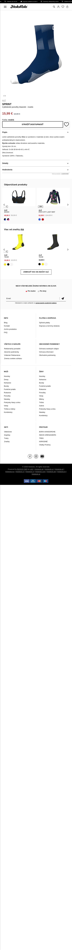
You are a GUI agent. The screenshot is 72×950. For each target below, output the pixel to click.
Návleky (7, 399)
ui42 (31, 469)
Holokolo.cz (49, 469)
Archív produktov (10, 329)
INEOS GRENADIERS (47, 435)
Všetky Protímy (45, 445)
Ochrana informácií (46, 352)
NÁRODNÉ (43, 441)
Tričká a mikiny (9, 409)
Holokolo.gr (36, 474)
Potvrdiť (62, 298)
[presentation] (4, 204)
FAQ (5, 332)
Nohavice (7, 383)
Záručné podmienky (11, 352)
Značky (7, 441)
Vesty (6, 406)
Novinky (7, 376)
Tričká (41, 402)
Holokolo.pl (59, 469)
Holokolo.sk (39, 469)
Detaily (5, 163)
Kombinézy (8, 412)
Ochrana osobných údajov (49, 349)
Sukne (41, 406)
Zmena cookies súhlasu (13, 358)
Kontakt (7, 326)
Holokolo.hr (61, 472)
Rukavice (7, 393)
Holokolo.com (40, 472)
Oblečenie (8, 432)
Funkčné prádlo (10, 389)
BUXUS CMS (22, 469)
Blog (5, 323)
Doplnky (7, 435)
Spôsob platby (44, 323)
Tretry (6, 438)
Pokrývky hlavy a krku (12, 402)
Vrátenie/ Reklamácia (12, 355)
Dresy (6, 379)
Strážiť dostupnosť (32, 124)
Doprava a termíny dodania (49, 326)
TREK (41, 438)
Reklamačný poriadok (12, 349)
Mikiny (41, 399)
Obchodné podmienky (47, 355)
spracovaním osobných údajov (46, 303)
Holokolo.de (51, 472)
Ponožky (7, 396)
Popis (4, 132)
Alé (4, 100)
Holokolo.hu (9, 472)
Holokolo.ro (20, 472)
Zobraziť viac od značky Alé (36, 272)
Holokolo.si (30, 472)
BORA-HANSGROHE (47, 432)
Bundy (6, 386)
